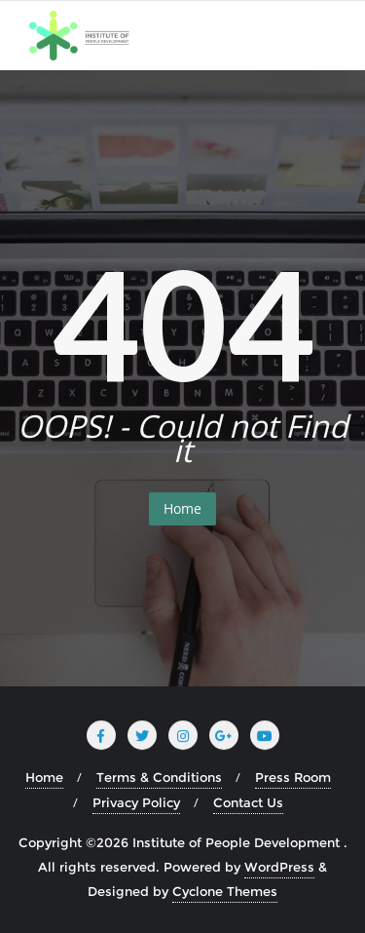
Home (182, 508)
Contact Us (248, 802)
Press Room (293, 777)
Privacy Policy (136, 802)
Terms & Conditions (159, 777)
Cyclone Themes (224, 891)
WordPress (279, 867)
